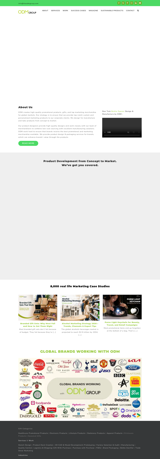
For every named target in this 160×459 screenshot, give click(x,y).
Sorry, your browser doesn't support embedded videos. (122, 128)
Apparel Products (114, 433)
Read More (28, 143)
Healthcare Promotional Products (33, 433)
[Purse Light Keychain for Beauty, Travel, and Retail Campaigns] (122, 307)
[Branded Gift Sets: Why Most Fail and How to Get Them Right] (37, 308)
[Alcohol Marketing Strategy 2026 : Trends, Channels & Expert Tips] (80, 308)
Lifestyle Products (77, 433)
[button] (138, 10)
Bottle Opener (118, 111)
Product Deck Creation (43, 445)
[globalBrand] (80, 359)
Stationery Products (96, 433)
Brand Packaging (111, 448)
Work (31, 440)
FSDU (98, 448)
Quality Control (25, 448)
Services (22, 440)
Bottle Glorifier (127, 448)
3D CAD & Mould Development (69, 445)
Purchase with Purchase (83, 448)
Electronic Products (58, 433)
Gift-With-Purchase (62, 448)
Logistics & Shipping (43, 448)
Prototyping (89, 445)
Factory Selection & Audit (108, 445)
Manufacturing (127, 445)
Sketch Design (24, 445)
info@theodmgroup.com (28, 3)
